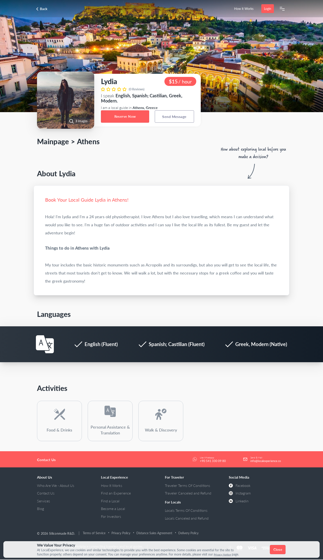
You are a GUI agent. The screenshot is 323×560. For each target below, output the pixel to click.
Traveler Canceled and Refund (188, 493)
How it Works (243, 9)
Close (278, 549)
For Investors (111, 517)
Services (43, 501)
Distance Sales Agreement (155, 533)
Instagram (240, 493)
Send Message (174, 116)
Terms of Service (95, 533)
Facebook (240, 486)
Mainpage (53, 141)
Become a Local (113, 509)
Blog (40, 509)
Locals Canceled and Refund (187, 518)
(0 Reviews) (136, 89)
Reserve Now (125, 116)
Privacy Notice (224, 554)
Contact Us (46, 493)
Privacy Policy (121, 533)
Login (267, 9)
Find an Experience (116, 493)
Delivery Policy (189, 533)
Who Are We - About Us (55, 486)
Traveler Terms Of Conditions (187, 486)
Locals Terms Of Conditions (186, 511)
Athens (88, 141)
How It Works (111, 486)
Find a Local (110, 501)
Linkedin (239, 501)
